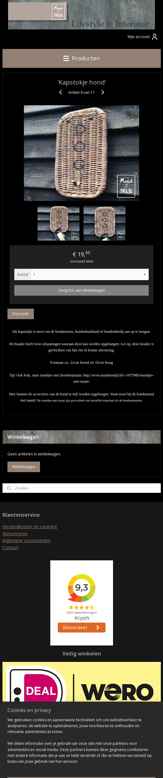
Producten (81, 58)
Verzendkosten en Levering (29, 526)
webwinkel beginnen (93, 766)
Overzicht (20, 313)
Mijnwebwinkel (147, 766)
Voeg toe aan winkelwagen (81, 290)
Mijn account (143, 37)
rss (69, 766)
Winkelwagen (23, 466)
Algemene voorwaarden (26, 540)
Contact (10, 547)
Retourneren (15, 534)
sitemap (56, 766)
